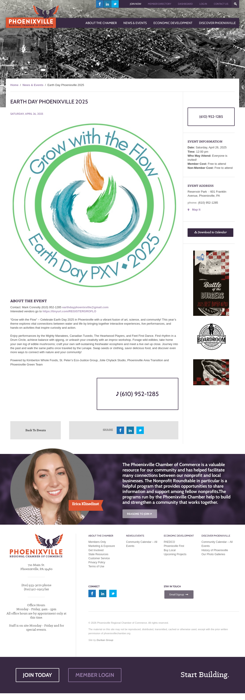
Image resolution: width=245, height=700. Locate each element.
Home (14, 85)
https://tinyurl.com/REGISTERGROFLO (69, 311)
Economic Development (179, 535)
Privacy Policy (96, 562)
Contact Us (221, 3)
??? (235, 4)
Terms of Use (96, 566)
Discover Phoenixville (215, 535)
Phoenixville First (174, 546)
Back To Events (35, 430)
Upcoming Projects (175, 554)
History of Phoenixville (214, 550)
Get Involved (95, 550)
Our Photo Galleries (213, 554)
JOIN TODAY (37, 675)
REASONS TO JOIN (140, 513)
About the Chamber (100, 535)
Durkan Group (105, 640)
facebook (100, 4)
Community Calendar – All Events (141, 544)
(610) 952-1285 (137, 394)
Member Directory (159, 3)
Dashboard (185, 3)
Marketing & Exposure (101, 546)
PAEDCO (169, 542)
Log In (203, 3)
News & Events (32, 85)
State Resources (98, 554)
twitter (115, 4)
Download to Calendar (210, 232)
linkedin (107, 4)
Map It (196, 209)
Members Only (97, 542)
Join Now (135, 3)
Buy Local (170, 550)
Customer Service (99, 558)
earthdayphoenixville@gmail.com (85, 307)
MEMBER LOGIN (94, 675)
